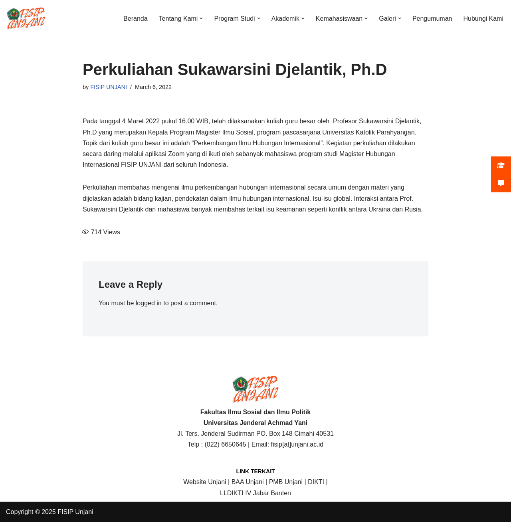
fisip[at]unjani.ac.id (297, 444)
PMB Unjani (286, 481)
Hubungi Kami (483, 18)
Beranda (135, 18)
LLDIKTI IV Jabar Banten (255, 493)
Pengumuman (432, 18)
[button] (201, 18)
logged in (149, 303)
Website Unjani (204, 481)
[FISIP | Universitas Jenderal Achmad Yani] (26, 18)
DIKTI (316, 481)
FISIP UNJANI (108, 87)
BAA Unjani (248, 481)
